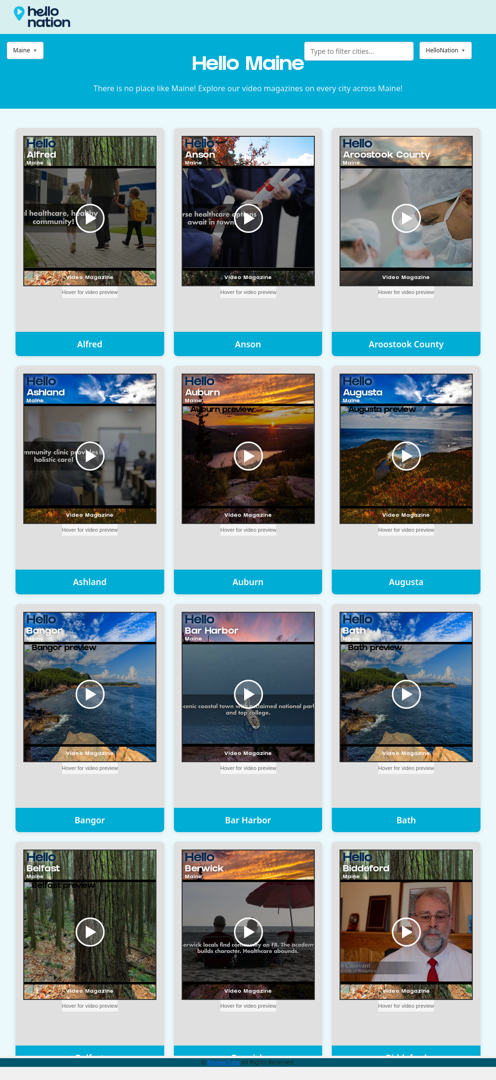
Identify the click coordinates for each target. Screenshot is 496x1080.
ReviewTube (223, 1062)
